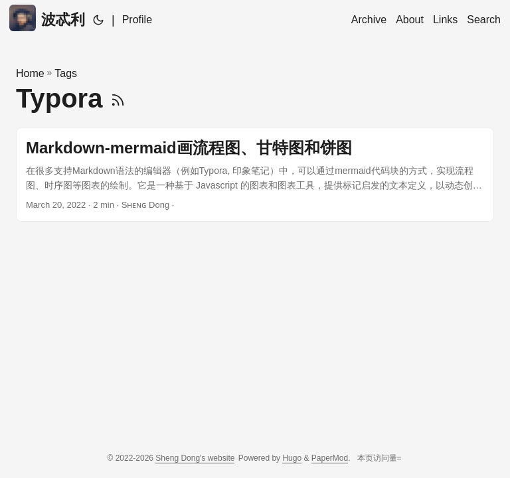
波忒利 (47, 18)
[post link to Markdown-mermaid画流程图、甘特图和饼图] (255, 175)
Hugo (291, 458)
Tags (65, 73)
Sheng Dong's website (194, 458)
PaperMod (329, 458)
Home (30, 73)
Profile (137, 19)
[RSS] (118, 98)
